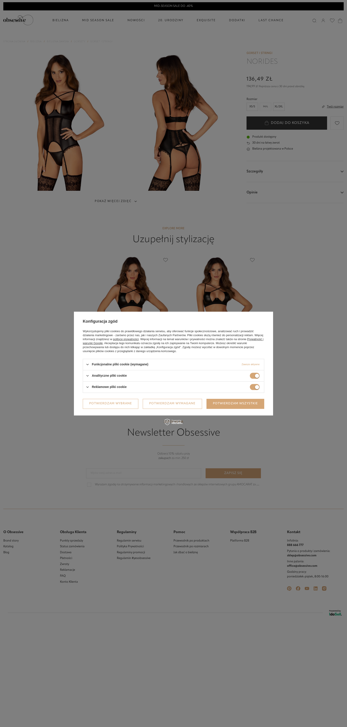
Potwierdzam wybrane (110, 403)
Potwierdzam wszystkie (235, 403)
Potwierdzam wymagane (172, 403)
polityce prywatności (126, 339)
